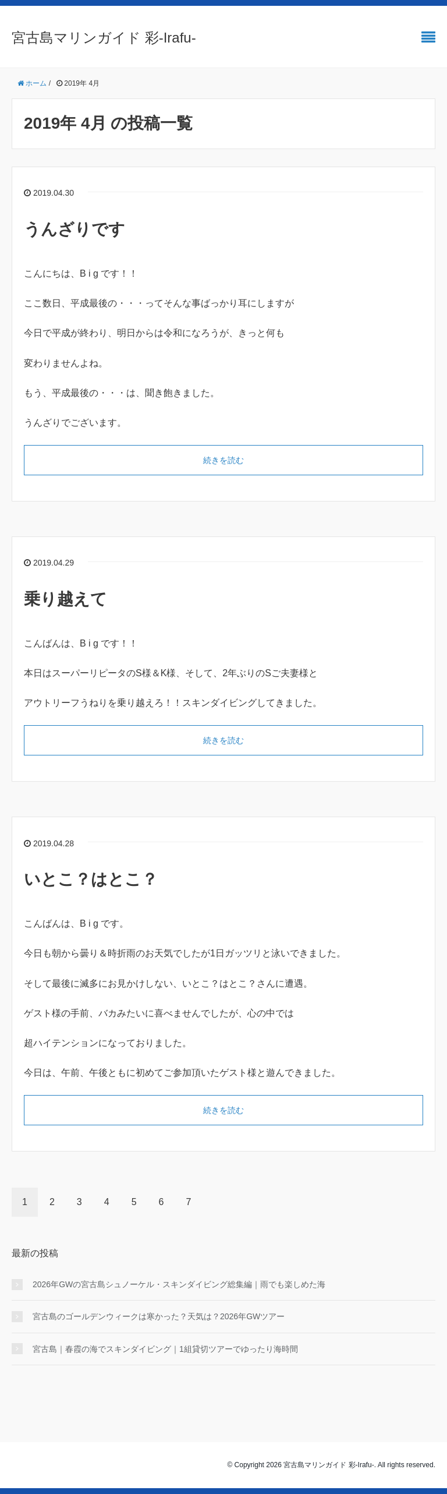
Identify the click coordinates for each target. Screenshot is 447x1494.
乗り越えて (65, 599)
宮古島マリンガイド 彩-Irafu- (104, 37)
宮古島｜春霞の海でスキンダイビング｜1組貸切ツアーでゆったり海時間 (165, 1349)
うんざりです (74, 229)
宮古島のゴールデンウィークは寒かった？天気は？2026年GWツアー (159, 1316)
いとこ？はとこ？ (91, 879)
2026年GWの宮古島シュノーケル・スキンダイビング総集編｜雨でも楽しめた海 (179, 1284)
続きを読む (223, 460)
